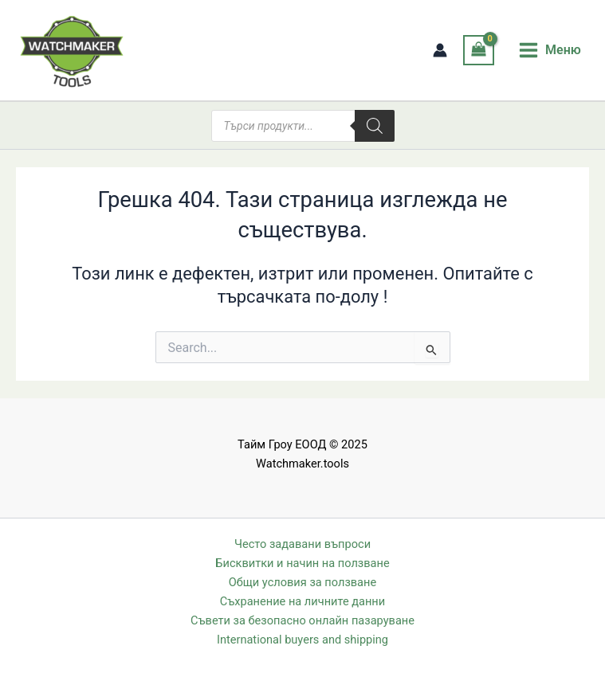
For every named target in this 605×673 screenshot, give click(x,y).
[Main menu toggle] (549, 50)
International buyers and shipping (302, 639)
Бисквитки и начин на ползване (302, 563)
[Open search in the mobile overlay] (303, 126)
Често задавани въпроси (302, 544)
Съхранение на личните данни (302, 601)
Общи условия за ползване (302, 582)
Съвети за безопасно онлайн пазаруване (302, 620)
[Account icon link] (440, 50)
